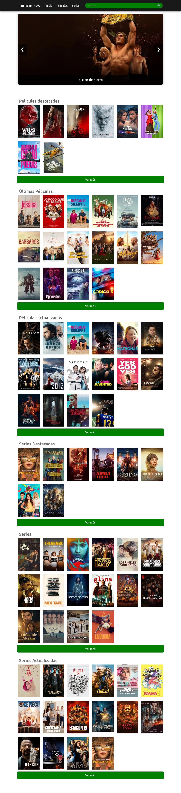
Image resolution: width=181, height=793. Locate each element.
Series (76, 5)
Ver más (90, 179)
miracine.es (29, 5)
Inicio (49, 5)
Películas (62, 5)
